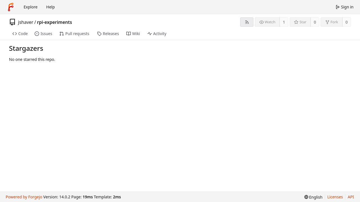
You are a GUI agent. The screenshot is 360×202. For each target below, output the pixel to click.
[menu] (313, 197)
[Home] (11, 7)
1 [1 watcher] (284, 22)
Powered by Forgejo (24, 196)
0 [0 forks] (346, 22)
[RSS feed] (246, 22)
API (351, 196)
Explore (30, 7)
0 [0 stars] (315, 22)
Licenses (335, 196)
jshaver (25, 22)
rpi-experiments (54, 22)
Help (50, 7)
